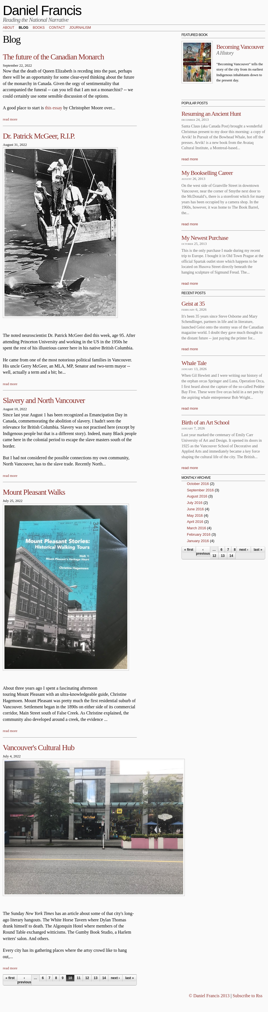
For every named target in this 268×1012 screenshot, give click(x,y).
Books (39, 28)
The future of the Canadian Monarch (53, 56)
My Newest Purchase (204, 237)
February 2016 (199, 534)
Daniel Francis (42, 10)
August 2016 (197, 496)
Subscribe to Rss (247, 995)
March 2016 (196, 528)
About (8, 28)
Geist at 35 (193, 303)
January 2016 (198, 541)
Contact (57, 28)
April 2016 (195, 522)
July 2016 (195, 503)
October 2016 (198, 484)
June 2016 (195, 509)
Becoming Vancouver (240, 46)
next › (115, 978)
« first (10, 978)
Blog (23, 28)
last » (129, 978)
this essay (53, 107)
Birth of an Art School (205, 422)
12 (87, 978)
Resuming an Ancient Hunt (211, 113)
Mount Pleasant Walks (34, 492)
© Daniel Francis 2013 (209, 995)
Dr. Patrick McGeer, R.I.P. (39, 136)
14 (104, 978)
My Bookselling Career (207, 172)
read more (10, 119)
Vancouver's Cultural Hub (38, 747)
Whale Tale (193, 362)
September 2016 (200, 490)
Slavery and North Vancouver (44, 400)
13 (95, 978)
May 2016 (195, 515)
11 (78, 978)
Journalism (80, 28)
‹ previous (24, 980)
